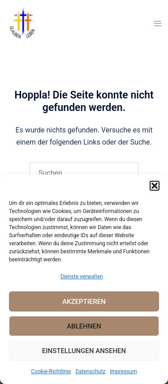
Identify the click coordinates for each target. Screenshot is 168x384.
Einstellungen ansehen (84, 351)
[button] (154, 185)
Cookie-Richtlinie (51, 371)
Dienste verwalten (81, 276)
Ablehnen (84, 326)
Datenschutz (90, 371)
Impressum (123, 371)
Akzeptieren (84, 302)
